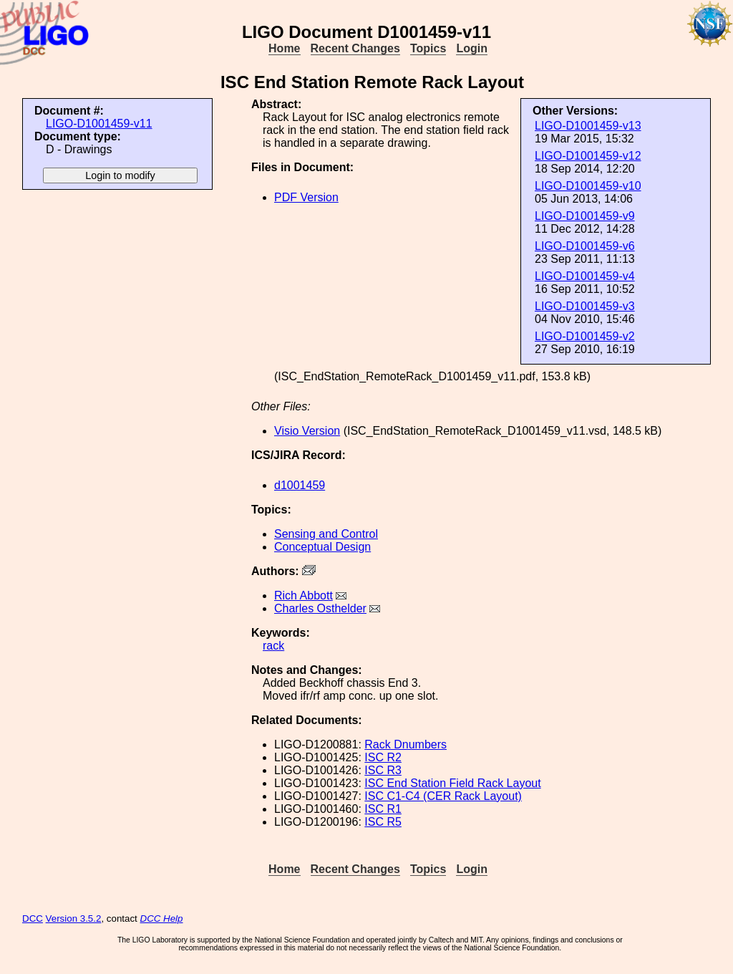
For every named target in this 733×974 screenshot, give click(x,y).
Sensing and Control (326, 534)
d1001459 (299, 485)
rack (273, 646)
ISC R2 (383, 757)
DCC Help (161, 918)
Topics (428, 48)
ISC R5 (383, 822)
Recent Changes (355, 48)
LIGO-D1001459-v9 (585, 216)
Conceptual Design (322, 547)
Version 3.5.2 (74, 918)
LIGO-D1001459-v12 (588, 156)
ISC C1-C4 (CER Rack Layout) (443, 796)
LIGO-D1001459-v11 (99, 123)
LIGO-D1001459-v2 (585, 336)
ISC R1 (383, 809)
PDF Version (306, 197)
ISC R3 (383, 770)
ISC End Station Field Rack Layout (452, 783)
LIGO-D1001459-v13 (588, 126)
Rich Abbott (303, 595)
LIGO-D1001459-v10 (588, 186)
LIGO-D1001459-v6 (585, 246)
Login (471, 48)
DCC (32, 918)
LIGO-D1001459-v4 (585, 276)
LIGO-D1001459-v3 (585, 306)
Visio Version (307, 431)
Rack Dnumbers (405, 744)
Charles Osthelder (320, 608)
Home (284, 48)
